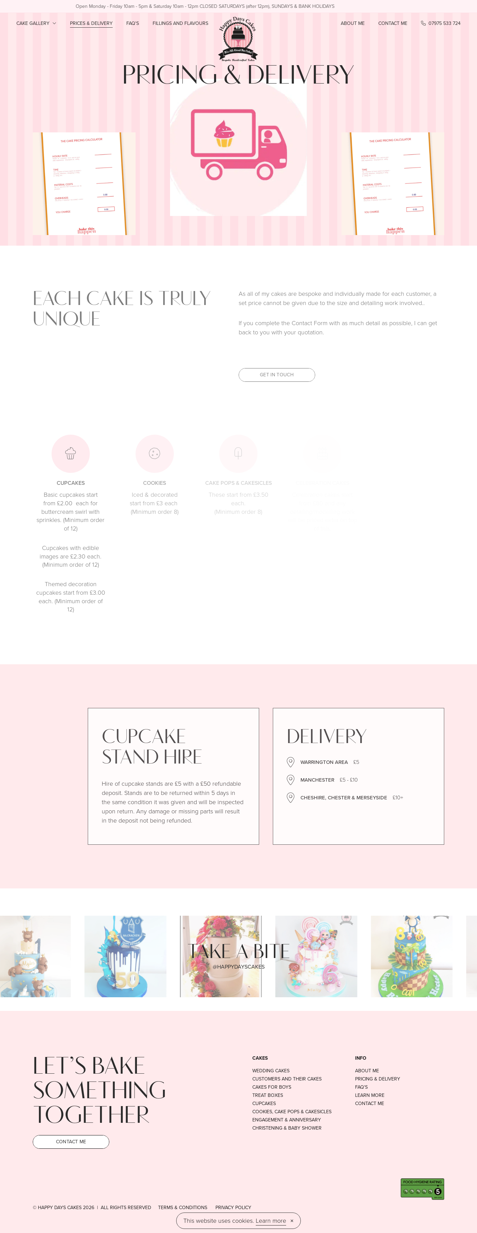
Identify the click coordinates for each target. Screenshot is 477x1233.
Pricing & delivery (377, 1079)
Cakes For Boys (271, 1087)
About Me (353, 23)
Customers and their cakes (287, 1079)
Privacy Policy (233, 1207)
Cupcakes (264, 1104)
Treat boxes (267, 1095)
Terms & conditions (182, 1207)
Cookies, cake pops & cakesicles (292, 1112)
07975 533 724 (441, 23)
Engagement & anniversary (286, 1120)
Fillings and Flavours (180, 23)
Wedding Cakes (271, 1071)
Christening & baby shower (287, 1128)
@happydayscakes (239, 967)
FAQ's (132, 23)
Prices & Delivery (91, 23)
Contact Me (392, 23)
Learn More (369, 1095)
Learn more (271, 1220)
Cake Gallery (36, 23)
